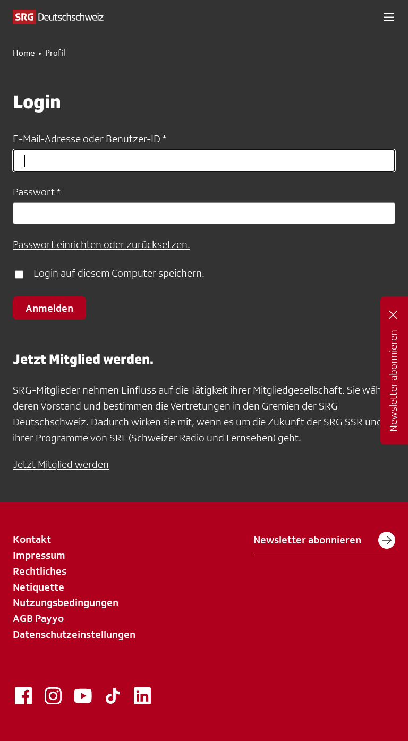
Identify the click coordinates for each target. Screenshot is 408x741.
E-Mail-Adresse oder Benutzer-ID (86, 138)
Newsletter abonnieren (324, 540)
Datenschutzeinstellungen (74, 634)
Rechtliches (39, 571)
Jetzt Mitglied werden (61, 464)
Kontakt (32, 539)
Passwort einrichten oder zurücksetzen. (101, 244)
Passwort (34, 192)
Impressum (39, 555)
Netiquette (38, 587)
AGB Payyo (38, 618)
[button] (388, 17)
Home (24, 53)
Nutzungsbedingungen (65, 602)
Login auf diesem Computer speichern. (119, 273)
